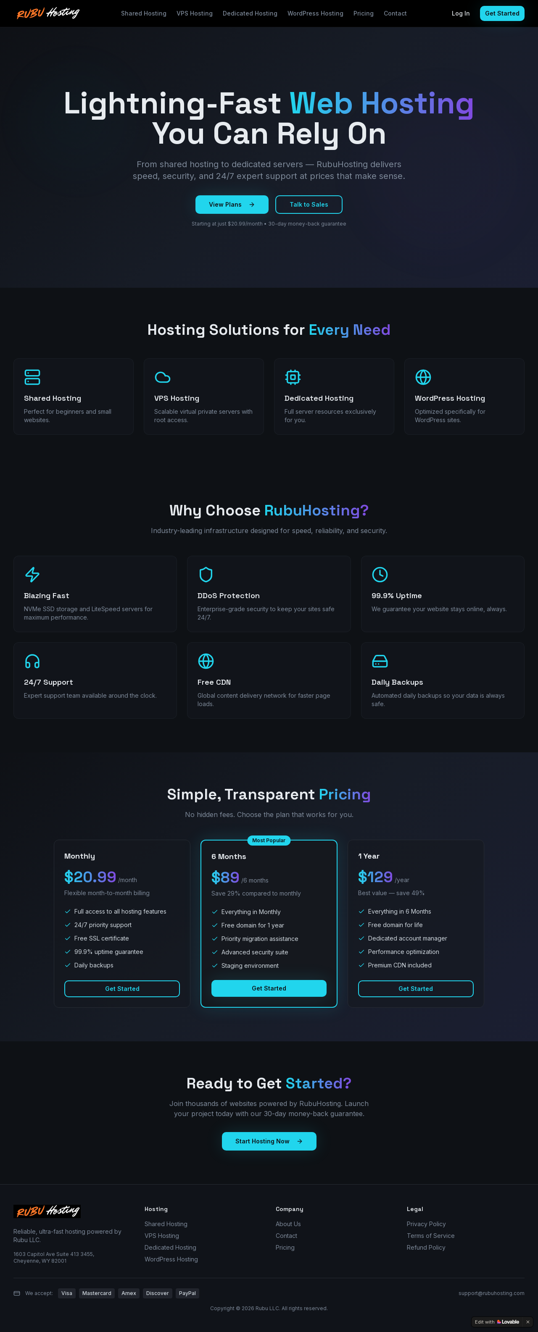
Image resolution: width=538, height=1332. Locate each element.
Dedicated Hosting (250, 13)
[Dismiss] (528, 1322)
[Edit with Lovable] (497, 1322)
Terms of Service (431, 1235)
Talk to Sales (309, 204)
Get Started (502, 13)
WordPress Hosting (315, 13)
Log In (461, 13)
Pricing (363, 13)
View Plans (232, 204)
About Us (288, 1223)
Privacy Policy (426, 1223)
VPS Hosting (195, 13)
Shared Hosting (143, 13)
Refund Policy (426, 1247)
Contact (395, 13)
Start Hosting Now (269, 1141)
